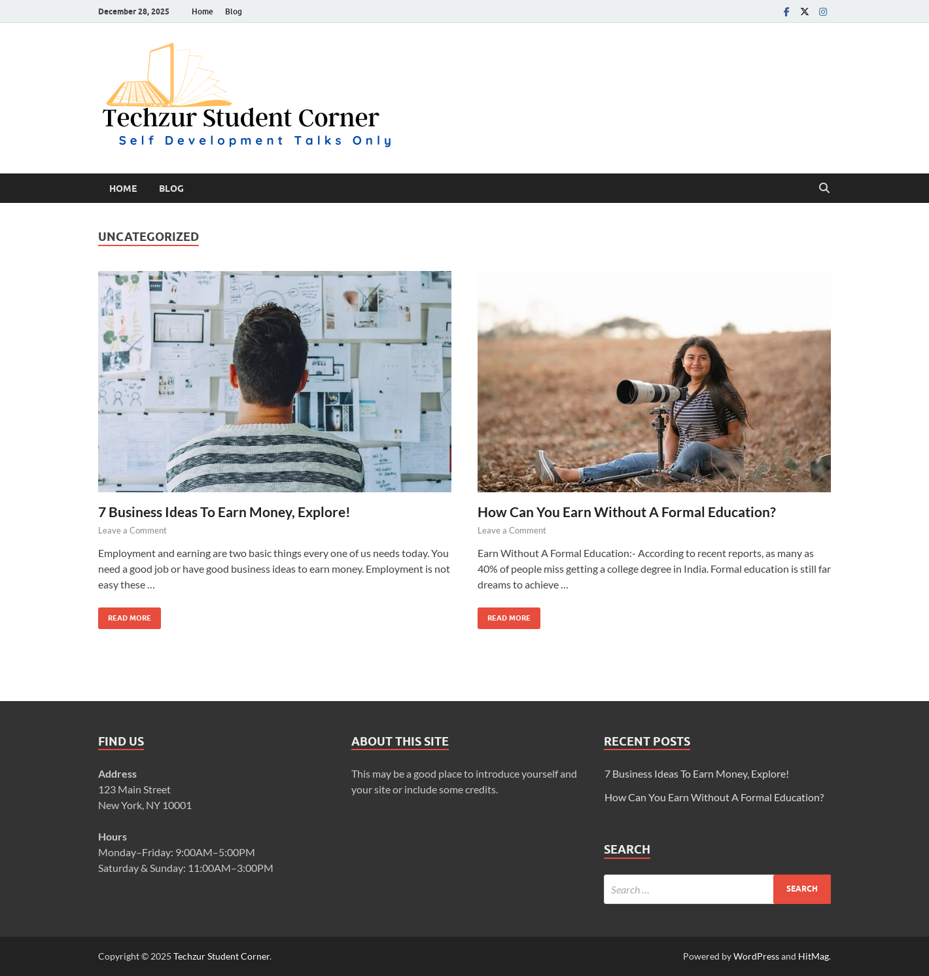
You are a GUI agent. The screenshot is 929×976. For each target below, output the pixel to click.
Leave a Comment (132, 530)
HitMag (813, 956)
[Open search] (824, 188)
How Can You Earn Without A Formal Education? (627, 511)
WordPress (756, 956)
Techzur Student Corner (221, 956)
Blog (233, 11)
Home (202, 11)
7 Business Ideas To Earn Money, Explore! (224, 511)
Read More (124, 615)
